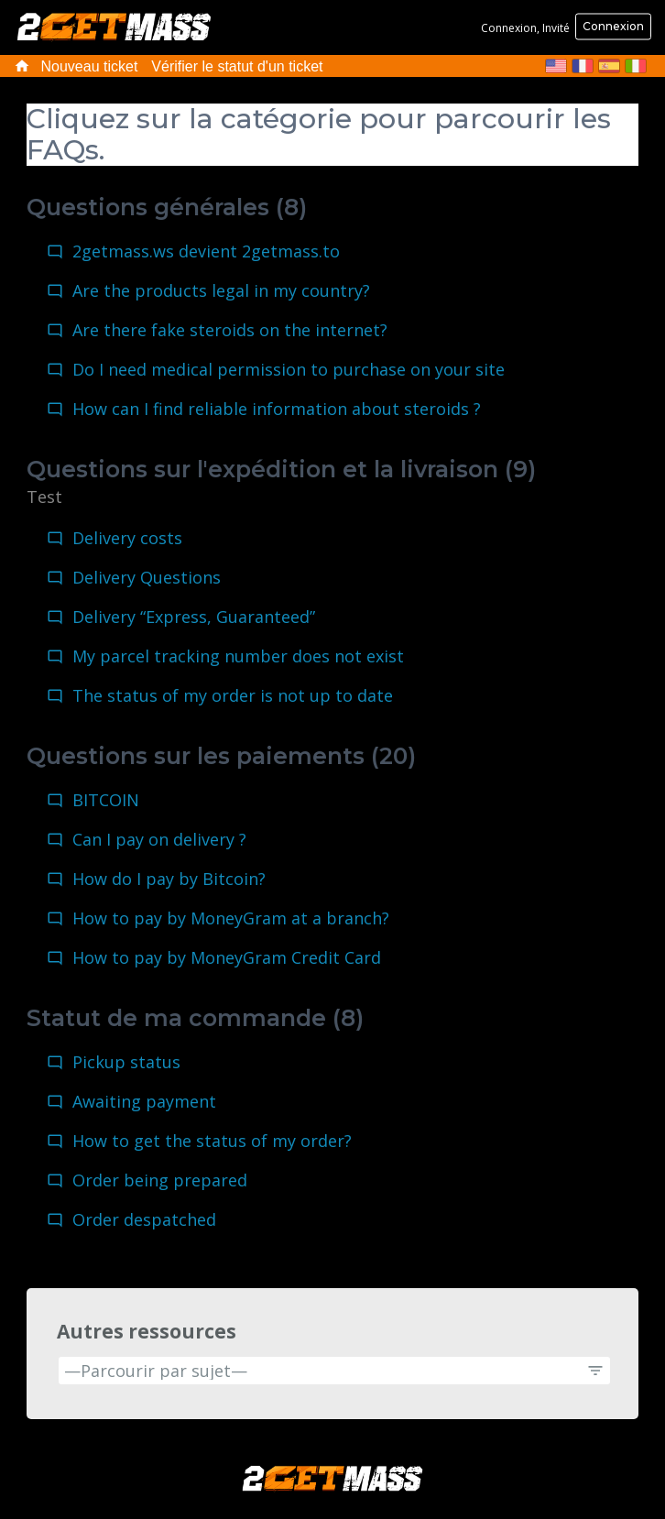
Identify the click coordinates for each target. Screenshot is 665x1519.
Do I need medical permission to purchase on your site (288, 369)
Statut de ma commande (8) (195, 1018)
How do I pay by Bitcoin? (169, 879)
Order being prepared (159, 1180)
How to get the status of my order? (212, 1141)
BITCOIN (105, 800)
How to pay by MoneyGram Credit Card (226, 957)
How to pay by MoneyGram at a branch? (230, 918)
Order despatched (144, 1219)
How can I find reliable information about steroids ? (276, 409)
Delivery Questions (146, 577)
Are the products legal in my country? (221, 290)
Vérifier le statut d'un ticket (236, 66)
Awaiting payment (144, 1101)
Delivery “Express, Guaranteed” (193, 617)
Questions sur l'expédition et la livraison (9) (281, 469)
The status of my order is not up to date (232, 695)
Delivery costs (127, 538)
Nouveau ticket (89, 66)
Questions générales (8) (167, 207)
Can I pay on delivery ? (159, 839)
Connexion (613, 26)
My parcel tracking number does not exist (238, 656)
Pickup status (126, 1062)
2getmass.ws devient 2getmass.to (206, 251)
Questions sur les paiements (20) (221, 756)
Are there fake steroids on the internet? (229, 330)
